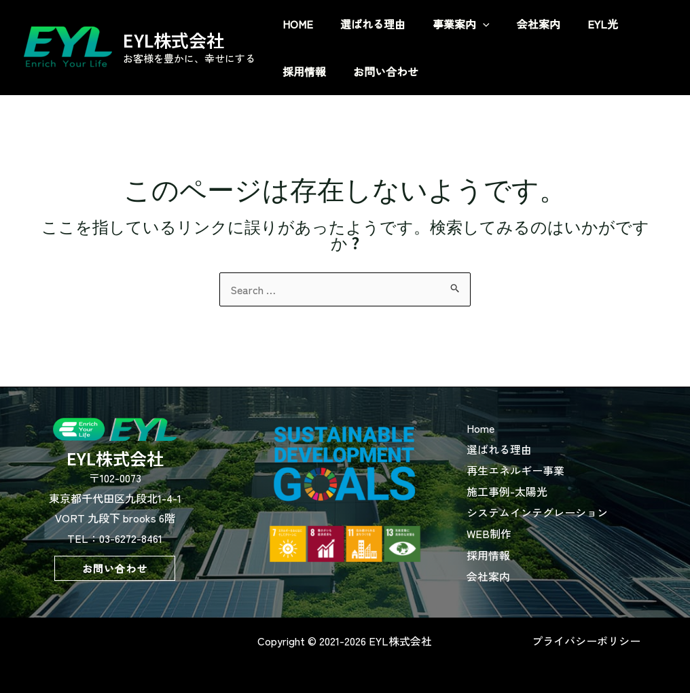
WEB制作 (506, 528)
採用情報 (505, 548)
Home (497, 427)
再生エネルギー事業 (532, 468)
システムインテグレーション (554, 508)
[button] (114, 568)
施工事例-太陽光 (524, 488)
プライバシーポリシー (586, 634)
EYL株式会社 (173, 39)
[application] (517, 24)
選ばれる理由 (516, 448)
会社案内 (505, 569)
